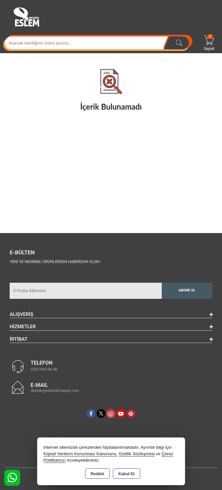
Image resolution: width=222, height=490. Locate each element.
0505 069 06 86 (44, 369)
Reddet (97, 474)
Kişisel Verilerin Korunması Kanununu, (80, 453)
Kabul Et (126, 474)
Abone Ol (187, 290)
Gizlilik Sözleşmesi (137, 453)
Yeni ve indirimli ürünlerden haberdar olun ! (55, 262)
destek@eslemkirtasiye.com (55, 390)
